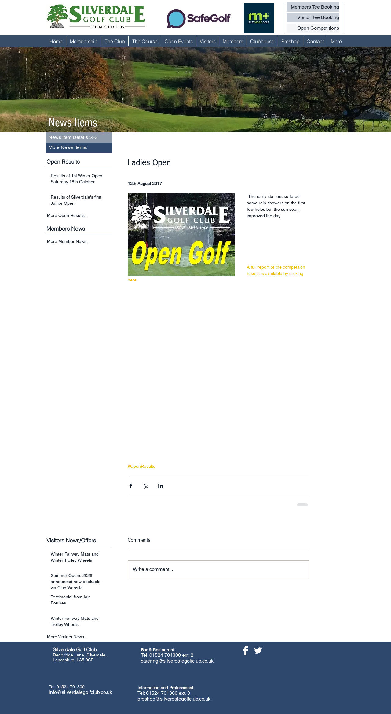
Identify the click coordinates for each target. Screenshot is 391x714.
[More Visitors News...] (79, 637)
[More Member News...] (79, 242)
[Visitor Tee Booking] (313, 17)
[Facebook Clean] (245, 650)
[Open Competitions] (313, 28)
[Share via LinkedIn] (160, 486)
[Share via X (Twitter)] (145, 486)
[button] (79, 148)
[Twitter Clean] (258, 650)
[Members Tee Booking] (313, 7)
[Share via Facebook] (130, 486)
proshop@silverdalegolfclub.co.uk (173, 699)
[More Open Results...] (79, 215)
